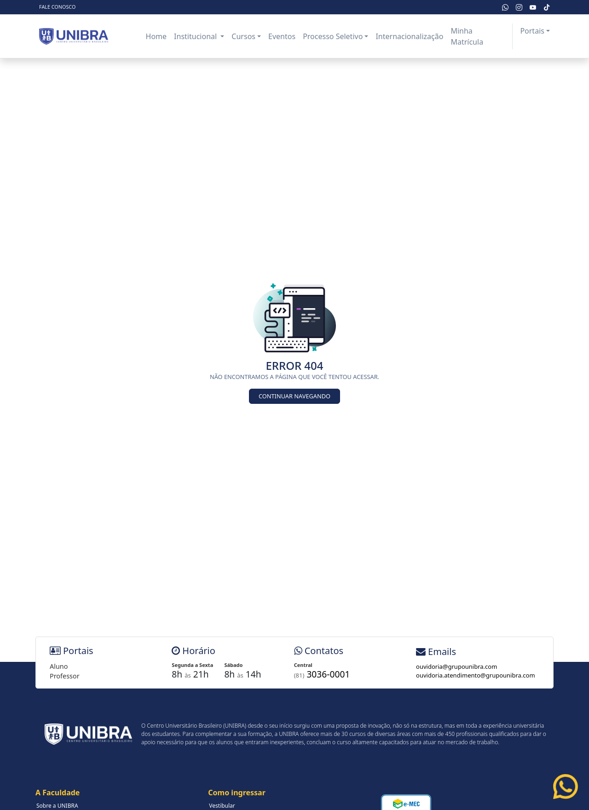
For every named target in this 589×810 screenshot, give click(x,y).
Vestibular (222, 806)
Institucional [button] (196, 36)
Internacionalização (409, 36)
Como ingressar (237, 792)
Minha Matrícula (466, 36)
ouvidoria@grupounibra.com (456, 666)
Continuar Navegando (294, 396)
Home (156, 36)
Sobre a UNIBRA (57, 806)
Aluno (59, 666)
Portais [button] (532, 31)
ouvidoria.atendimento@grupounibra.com (475, 675)
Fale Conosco (57, 6)
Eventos (281, 36)
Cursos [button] (243, 36)
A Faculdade (57, 792)
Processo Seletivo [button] (333, 36)
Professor (65, 676)
